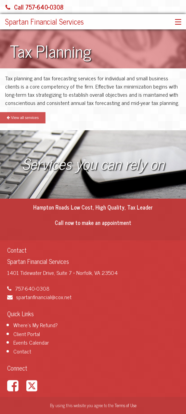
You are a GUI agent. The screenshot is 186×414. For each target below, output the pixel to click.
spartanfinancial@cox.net (39, 296)
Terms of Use (125, 405)
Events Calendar (31, 342)
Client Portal (26, 333)
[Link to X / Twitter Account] (35, 385)
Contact (22, 351)
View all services (23, 118)
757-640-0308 (28, 288)
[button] (176, 22)
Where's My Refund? (35, 324)
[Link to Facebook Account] (16, 385)
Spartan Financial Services (44, 21)
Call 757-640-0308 (34, 7)
